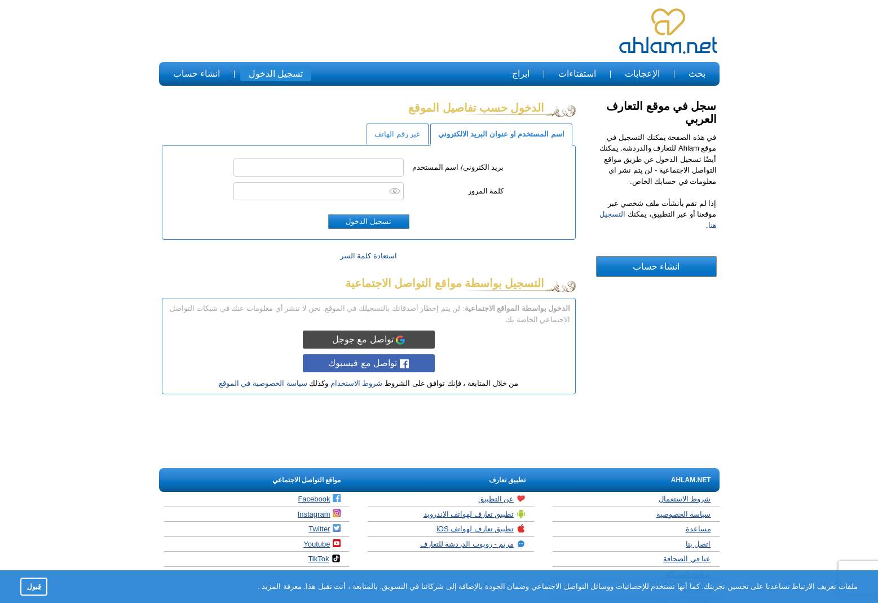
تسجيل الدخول (276, 73)
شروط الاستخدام (356, 383)
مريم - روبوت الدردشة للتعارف (473, 543)
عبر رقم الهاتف (397, 134)
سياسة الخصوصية (683, 514)
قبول (34, 586)
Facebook (319, 498)
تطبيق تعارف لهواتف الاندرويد (474, 513)
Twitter (324, 528)
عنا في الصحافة (687, 558)
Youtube (322, 543)
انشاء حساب (196, 73)
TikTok (324, 558)
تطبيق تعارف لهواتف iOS (481, 528)
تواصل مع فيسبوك (368, 363)
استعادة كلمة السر (368, 256)
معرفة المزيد (281, 586)
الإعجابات (642, 73)
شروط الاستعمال (685, 499)
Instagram (319, 513)
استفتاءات (577, 73)
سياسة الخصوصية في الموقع (263, 383)
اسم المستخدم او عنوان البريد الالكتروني (501, 134)
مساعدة (698, 529)
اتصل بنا (698, 544)
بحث (697, 73)
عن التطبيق (502, 498)
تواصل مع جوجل (368, 339)
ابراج (521, 73)
